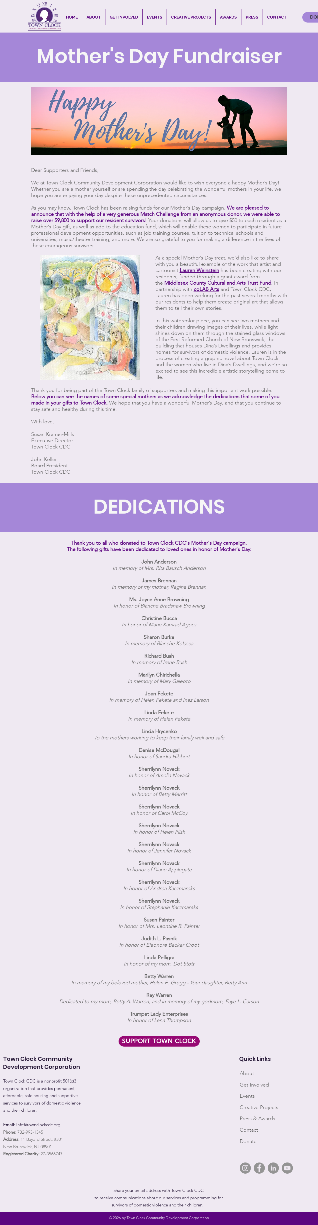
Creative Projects (259, 1107)
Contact (249, 1130)
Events (247, 1096)
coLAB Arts (206, 289)
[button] (93, 17)
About (247, 1073)
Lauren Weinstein (199, 270)
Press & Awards (257, 1118)
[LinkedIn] (273, 1168)
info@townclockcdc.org (38, 1124)
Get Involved (254, 1085)
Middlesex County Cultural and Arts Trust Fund (217, 283)
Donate (248, 1141)
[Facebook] (259, 1168)
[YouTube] (287, 1168)
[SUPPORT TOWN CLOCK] (159, 1041)
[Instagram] (245, 1168)
